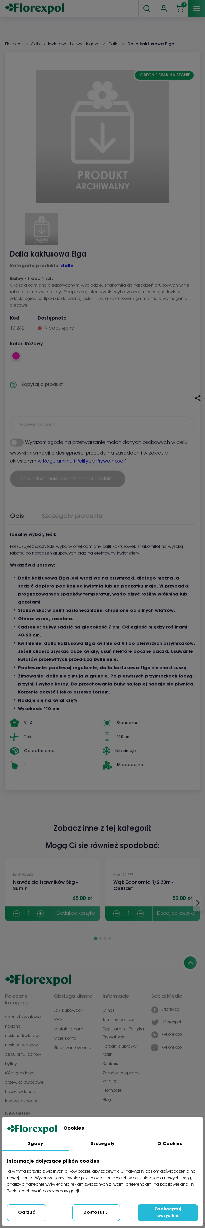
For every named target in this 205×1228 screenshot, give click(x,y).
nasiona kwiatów (22, 1035)
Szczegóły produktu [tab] (72, 516)
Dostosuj (96, 1212)
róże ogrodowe (20, 1073)
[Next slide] (198, 903)
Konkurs (110, 1063)
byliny (11, 1063)
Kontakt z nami (69, 1029)
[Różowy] (16, 356)
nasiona (13, 1026)
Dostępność (52, 318)
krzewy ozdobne (22, 1101)
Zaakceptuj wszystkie (167, 1212)
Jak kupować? (68, 1010)
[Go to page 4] (109, 938)
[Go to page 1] (95, 938)
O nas (108, 1010)
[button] (41, 226)
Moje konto (65, 1038)
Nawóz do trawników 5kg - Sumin (45, 885)
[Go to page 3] (105, 938)
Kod (14, 318)
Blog (107, 1099)
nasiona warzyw (21, 1045)
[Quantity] (29, 914)
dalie (67, 266)
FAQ (58, 1019)
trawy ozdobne (20, 1091)
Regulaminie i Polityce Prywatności (83, 461)
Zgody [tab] (35, 1143)
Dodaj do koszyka (76, 913)
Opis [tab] (17, 516)
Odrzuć (26, 1212)
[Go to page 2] (100, 938)
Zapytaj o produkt (36, 385)
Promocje (112, 1090)
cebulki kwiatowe (23, 1017)
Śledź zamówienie (72, 1047)
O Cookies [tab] (169, 1143)
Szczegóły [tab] (102, 1143)
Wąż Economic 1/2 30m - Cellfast (143, 885)
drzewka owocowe (24, 1082)
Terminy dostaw (118, 1019)
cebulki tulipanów (23, 1054)
